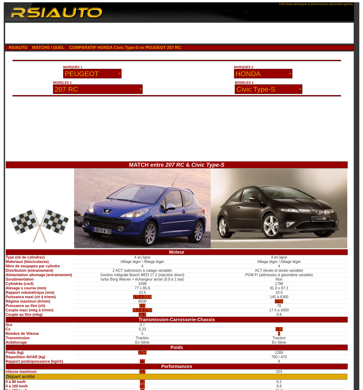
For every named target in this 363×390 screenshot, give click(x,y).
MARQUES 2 (243, 67)
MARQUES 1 (72, 67)
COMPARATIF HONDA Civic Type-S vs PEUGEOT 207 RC (125, 47)
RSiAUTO (18, 47)
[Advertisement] (179, 33)
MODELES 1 (62, 82)
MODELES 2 (244, 82)
